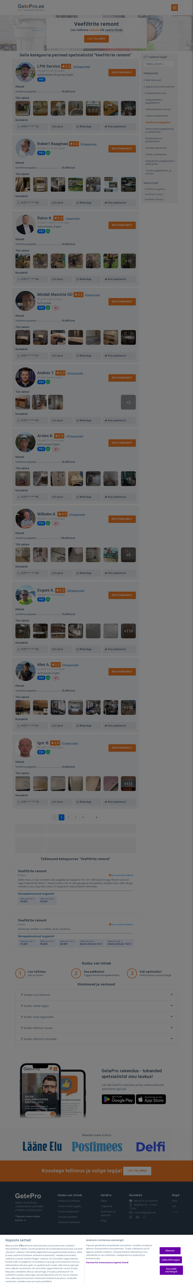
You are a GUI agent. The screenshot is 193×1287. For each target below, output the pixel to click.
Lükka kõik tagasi (170, 1259)
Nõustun (170, 1250)
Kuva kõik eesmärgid (171, 1270)
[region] (96, 1261)
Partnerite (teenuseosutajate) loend (107, 1262)
